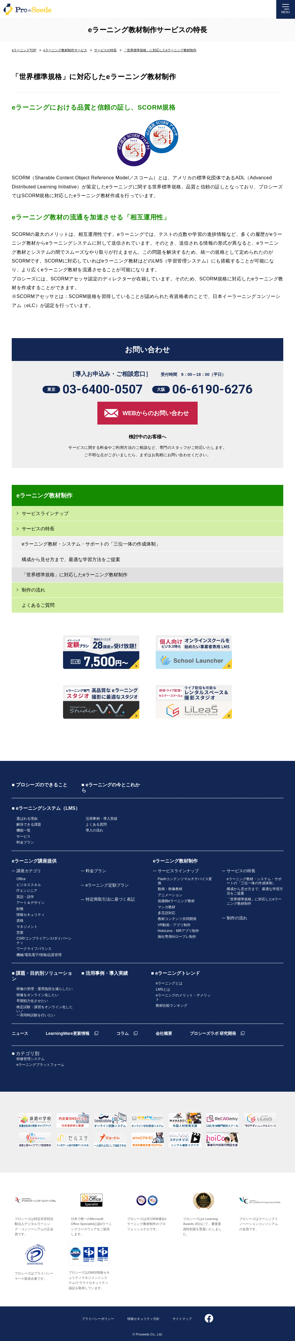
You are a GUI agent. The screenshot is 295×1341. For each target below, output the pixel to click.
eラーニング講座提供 (34, 860)
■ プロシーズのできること (39, 784)
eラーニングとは (169, 983)
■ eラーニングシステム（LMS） (46, 808)
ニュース (20, 1033)
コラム (122, 1033)
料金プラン (25, 842)
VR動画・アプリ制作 (174, 925)
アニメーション (170, 895)
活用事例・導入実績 (101, 819)
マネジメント (27, 927)
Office (21, 879)
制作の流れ (33, 589)
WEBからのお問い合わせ (156, 413)
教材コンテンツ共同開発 (177, 919)
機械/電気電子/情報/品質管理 (39, 955)
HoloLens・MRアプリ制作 (178, 931)
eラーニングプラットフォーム (40, 1065)
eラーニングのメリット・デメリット (183, 997)
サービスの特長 (241, 870)
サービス (23, 836)
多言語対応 (166, 913)
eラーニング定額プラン (107, 885)
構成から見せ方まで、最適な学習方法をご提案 (71, 559)
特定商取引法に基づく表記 (110, 899)
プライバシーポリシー (98, 1318)
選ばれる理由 (27, 819)
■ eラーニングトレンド (175, 973)
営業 (19, 933)
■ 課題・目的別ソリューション (42, 976)
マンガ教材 (166, 907)
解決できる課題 (28, 824)
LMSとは (163, 989)
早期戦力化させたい (32, 1001)
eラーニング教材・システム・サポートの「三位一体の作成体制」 (91, 544)
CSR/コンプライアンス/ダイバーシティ (44, 940)
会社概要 (164, 1033)
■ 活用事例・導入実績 (105, 973)
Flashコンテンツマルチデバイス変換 (185, 881)
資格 (19, 921)
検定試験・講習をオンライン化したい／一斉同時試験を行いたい (44, 1011)
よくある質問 (96, 824)
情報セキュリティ (30, 915)
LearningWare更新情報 (67, 1033)
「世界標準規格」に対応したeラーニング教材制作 (75, 574)
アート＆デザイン (30, 903)
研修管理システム (30, 1059)
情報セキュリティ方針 (143, 1318)
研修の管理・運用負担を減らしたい (44, 989)
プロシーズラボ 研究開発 (213, 1033)
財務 (19, 909)
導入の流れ (94, 830)
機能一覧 (23, 830)
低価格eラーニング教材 (176, 901)
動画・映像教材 (170, 889)
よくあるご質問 (38, 605)
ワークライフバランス (34, 949)
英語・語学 (25, 897)
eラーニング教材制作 (175, 860)
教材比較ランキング (171, 1005)
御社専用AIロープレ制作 (177, 937)
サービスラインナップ (178, 870)
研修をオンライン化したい (37, 995)
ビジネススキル (28, 885)
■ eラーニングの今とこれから (111, 787)
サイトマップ (182, 1318)
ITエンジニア (26, 891)
